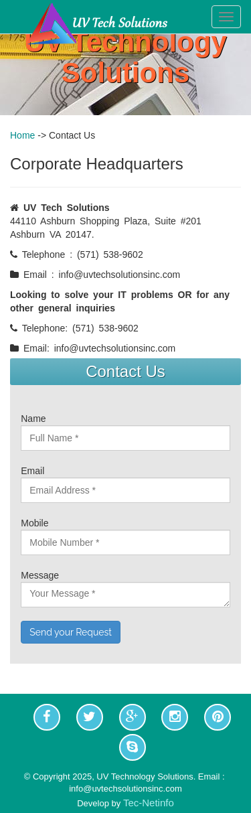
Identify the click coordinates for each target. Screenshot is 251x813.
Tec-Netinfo (148, 802)
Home (22, 135)
